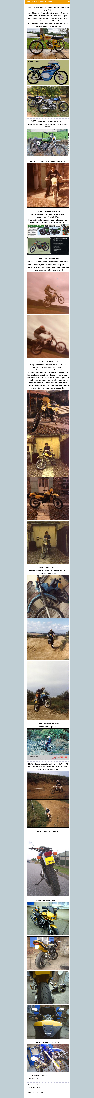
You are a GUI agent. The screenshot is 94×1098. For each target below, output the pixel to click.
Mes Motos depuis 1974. (40, 2)
